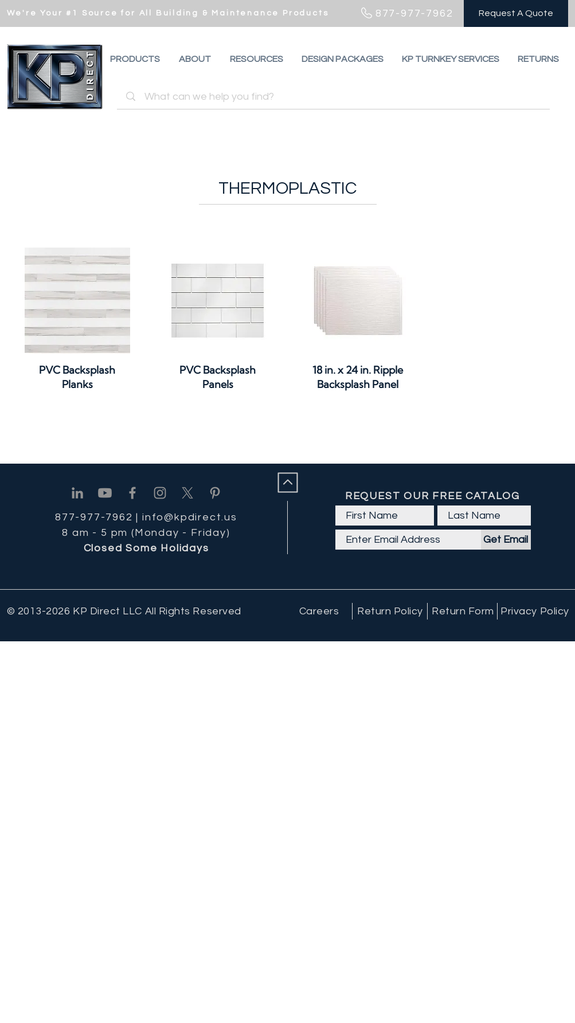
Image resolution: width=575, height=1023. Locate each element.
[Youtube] (105, 493)
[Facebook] (132, 493)
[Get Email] (506, 540)
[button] (538, 59)
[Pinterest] (215, 493)
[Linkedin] (77, 493)
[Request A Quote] (516, 13)
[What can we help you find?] (335, 96)
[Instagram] (160, 493)
